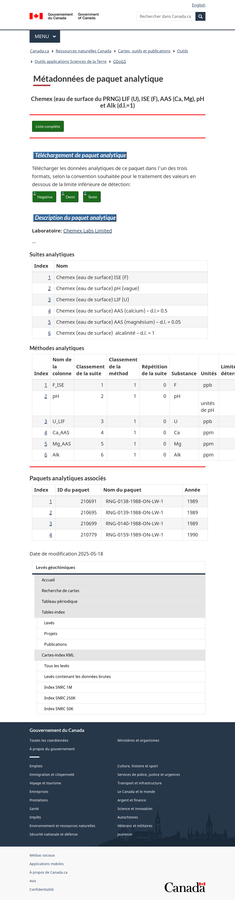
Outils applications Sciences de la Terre (71, 61)
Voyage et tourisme (45, 783)
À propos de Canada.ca (48, 872)
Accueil (48, 580)
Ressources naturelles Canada (83, 51)
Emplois (36, 766)
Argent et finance (132, 800)
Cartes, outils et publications (144, 51)
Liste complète (48, 126)
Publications (55, 644)
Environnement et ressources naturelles (62, 825)
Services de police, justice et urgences (149, 774)
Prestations (39, 800)
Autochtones (128, 817)
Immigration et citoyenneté (52, 774)
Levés (49, 623)
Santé (34, 808)
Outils (182, 51)
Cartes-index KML (58, 655)
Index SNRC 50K (58, 708)
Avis (33, 881)
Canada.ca (39, 51)
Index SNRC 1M (58, 687)
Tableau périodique (59, 601)
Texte (92, 196)
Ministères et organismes (138, 740)
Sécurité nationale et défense (54, 834)
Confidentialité (42, 889)
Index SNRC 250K (59, 698)
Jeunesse (125, 834)
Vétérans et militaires (135, 825)
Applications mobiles (47, 863)
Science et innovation (135, 808)
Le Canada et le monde (136, 791)
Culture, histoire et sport (138, 766)
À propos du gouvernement (52, 749)
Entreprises (39, 791)
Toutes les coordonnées (49, 740)
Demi (70, 196)
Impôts (35, 817)
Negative (45, 196)
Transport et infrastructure (140, 783)
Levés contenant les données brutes (77, 676)
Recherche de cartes (60, 590)
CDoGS (119, 61)
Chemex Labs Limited (87, 230)
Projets (50, 633)
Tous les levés (56, 665)
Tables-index (53, 612)
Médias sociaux (42, 855)
